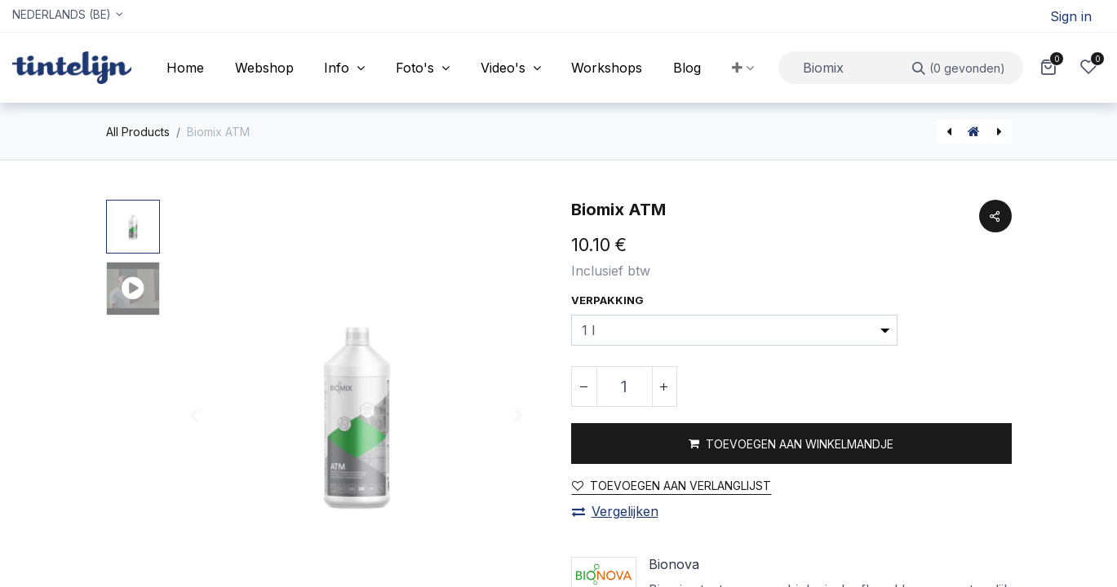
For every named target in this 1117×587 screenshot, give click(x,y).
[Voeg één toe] (664, 386)
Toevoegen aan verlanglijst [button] (671, 485)
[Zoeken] (959, 67)
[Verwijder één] (584, 386)
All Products (138, 132)
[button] (743, 67)
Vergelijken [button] (615, 511)
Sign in (1071, 16)
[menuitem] (185, 67)
